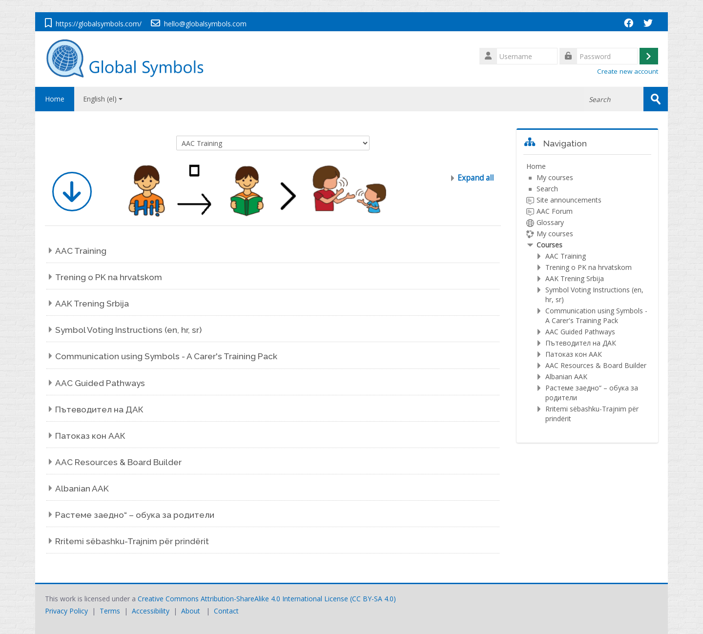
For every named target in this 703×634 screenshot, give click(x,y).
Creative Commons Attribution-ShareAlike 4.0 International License (243, 598)
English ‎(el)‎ (103, 98)
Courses (549, 244)
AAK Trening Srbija (92, 303)
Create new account (627, 71)
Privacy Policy (66, 610)
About (190, 610)
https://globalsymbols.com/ (99, 23)
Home (54, 98)
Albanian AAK (82, 488)
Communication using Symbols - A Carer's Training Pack (166, 356)
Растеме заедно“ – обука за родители (134, 515)
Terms (110, 610)
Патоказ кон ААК (90, 436)
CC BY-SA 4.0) (374, 598)
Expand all (475, 178)
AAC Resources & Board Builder (118, 462)
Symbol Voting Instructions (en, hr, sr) (128, 330)
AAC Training (80, 251)
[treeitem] (587, 293)
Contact (226, 610)
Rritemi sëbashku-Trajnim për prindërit (132, 541)
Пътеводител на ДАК (99, 409)
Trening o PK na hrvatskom (108, 277)
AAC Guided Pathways (100, 383)
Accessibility (150, 610)
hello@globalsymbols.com (205, 23)
